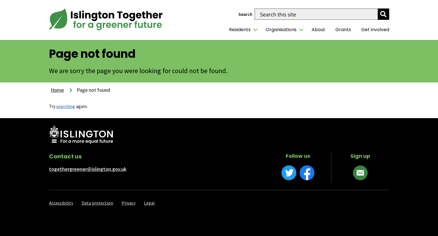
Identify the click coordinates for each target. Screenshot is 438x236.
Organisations (281, 29)
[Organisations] (301, 30)
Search (245, 14)
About (318, 29)
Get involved (375, 29)
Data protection (97, 203)
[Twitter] (289, 172)
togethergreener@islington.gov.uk (87, 169)
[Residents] (255, 30)
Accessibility (61, 203)
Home (57, 90)
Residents (240, 29)
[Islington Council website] (81, 135)
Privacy (129, 203)
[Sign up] (360, 172)
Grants (343, 29)
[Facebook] (307, 172)
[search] (383, 14)
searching (65, 106)
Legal (149, 203)
